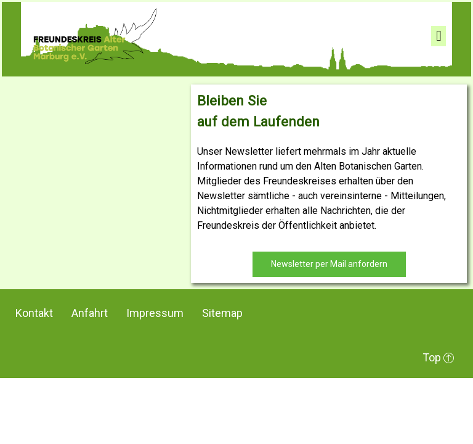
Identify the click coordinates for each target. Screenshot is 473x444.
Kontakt (34, 312)
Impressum (155, 312)
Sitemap (222, 312)
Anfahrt (89, 312)
